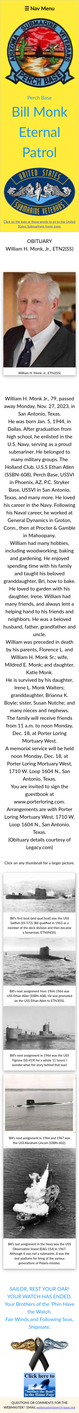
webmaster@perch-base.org (55, 1407)
